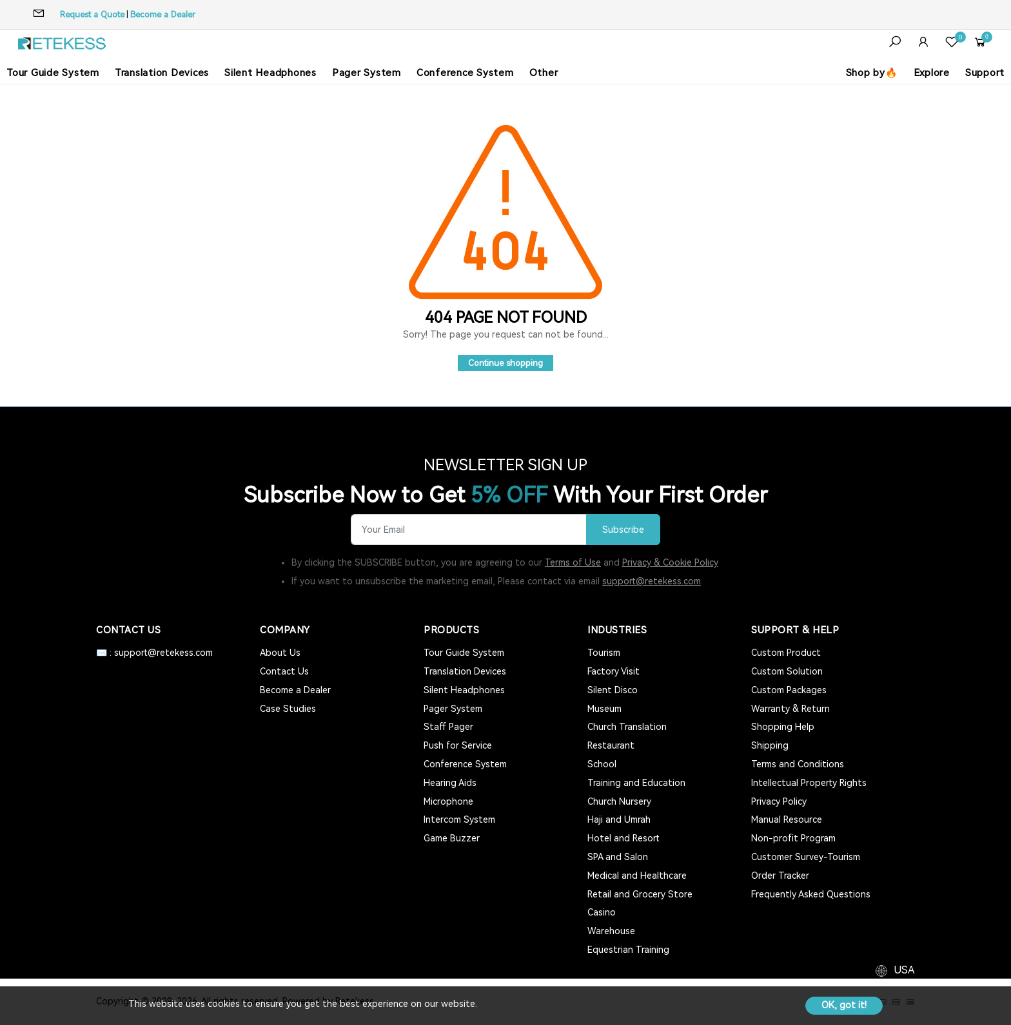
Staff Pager (448, 727)
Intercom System (459, 819)
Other (543, 73)
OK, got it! (844, 1005)
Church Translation (627, 727)
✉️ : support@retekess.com (154, 652)
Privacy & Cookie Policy (670, 562)
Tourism (603, 652)
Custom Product (786, 652)
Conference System (465, 73)
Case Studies (288, 709)
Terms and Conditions (797, 764)
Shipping (770, 745)
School (601, 764)
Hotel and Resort (623, 838)
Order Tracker (780, 875)
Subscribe (623, 529)
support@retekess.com (651, 581)
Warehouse (611, 931)
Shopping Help (782, 727)
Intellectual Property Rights (809, 783)
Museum (604, 709)
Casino (601, 912)
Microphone (448, 801)
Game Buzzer (452, 838)
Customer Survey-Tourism (805, 857)
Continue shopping (505, 363)
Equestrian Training (628, 949)
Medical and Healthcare (637, 875)
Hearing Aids (450, 783)
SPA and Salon (617, 857)
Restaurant (610, 745)
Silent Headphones (270, 73)
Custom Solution (787, 671)
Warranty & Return (790, 709)
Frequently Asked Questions (810, 894)
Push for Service (458, 745)
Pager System (366, 73)
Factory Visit (613, 671)
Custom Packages (789, 690)
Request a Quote (92, 14)
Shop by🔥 (872, 73)
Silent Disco (612, 690)
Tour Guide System (52, 73)
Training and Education (636, 783)
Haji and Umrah (619, 819)
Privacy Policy (779, 801)
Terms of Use (573, 562)
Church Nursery (619, 801)
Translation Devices (162, 73)
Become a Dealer (162, 14)
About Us (280, 652)
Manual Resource (786, 819)
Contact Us (284, 671)
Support (985, 73)
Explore (932, 73)
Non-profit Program (793, 838)
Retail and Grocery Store (639, 894)
